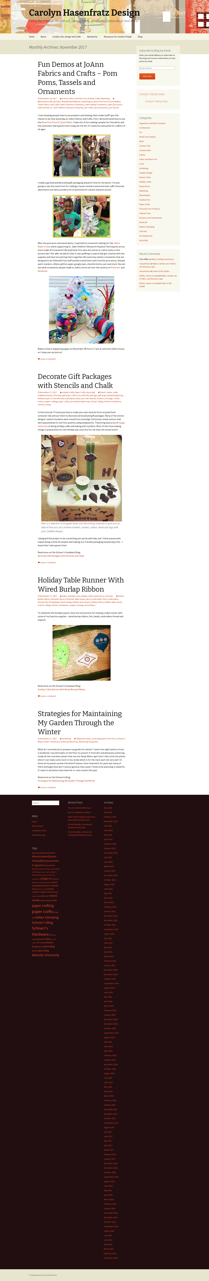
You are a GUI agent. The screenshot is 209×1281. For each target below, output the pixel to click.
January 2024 (109, 848)
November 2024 (111, 821)
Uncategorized (145, 235)
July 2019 (108, 1042)
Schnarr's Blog (96, 401)
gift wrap (102, 395)
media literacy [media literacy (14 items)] (52, 892)
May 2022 (108, 893)
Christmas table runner (75, 599)
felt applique (54, 602)
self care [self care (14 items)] (52, 935)
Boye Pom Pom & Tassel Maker (107, 101)
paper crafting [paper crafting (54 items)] (43, 905)
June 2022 (108, 889)
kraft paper (69, 398)
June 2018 (108, 1082)
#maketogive (87, 101)
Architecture (144, 127)
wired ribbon (89, 605)
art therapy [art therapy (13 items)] (36, 872)
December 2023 (111, 853)
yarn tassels (113, 107)
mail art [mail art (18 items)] (54, 885)
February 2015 (110, 1253)
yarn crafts (88, 107)
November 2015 (111, 1217)
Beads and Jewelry (147, 136)
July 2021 (108, 938)
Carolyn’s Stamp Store (151, 94)
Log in (34, 821)
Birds (141, 141)
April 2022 (108, 898)
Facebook (42, 270)
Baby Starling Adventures (163, 259)
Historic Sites (145, 177)
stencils (41, 404)
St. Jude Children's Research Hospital (66, 107)
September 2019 (111, 1033)
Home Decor (99, 596)
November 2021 (111, 920)
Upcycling (91, 392)
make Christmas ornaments (72, 104)
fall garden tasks (83, 738)
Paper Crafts (80, 392)
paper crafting (51, 401)
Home (31, 36)
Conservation (145, 150)
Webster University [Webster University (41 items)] (45, 955)
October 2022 (110, 880)
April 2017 (108, 1145)
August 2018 (109, 1073)
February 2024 (110, 844)
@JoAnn (57, 101)
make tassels (43, 107)
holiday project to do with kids (51, 398)
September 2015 (111, 1226)
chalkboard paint (45, 395)
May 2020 (108, 997)
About (43, 36)
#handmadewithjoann (71, 101)
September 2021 (111, 929)
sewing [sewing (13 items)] (34, 939)
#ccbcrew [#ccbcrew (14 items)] (51, 853)
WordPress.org (38, 835)
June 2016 (108, 1186)
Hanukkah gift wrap (115, 395)
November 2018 (111, 1064)
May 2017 (108, 1141)
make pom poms (114, 104)
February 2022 (110, 907)
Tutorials (109, 596)
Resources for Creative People (118, 36)
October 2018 (110, 1069)
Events (65, 98)
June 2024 (108, 830)
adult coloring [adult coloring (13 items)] (44, 869)
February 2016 (110, 1204)
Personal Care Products (149, 208)
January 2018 (109, 1105)
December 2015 (111, 1213)
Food (141, 163)
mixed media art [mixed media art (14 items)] (46, 900)
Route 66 (143, 222)
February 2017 (110, 1154)
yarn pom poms (100, 107)
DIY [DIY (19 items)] (50, 878)
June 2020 (108, 992)
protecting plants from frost (104, 738)
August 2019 (109, 1037)
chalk (115, 392)
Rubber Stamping (146, 226)
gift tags (93, 395)
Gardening (66, 738)
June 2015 (108, 1240)
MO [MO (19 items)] (55, 900)
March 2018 (109, 1096)
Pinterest (115, 267)
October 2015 (110, 1222)
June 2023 (108, 862)
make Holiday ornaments (95, 104)
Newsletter (92, 36)
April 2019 (108, 1051)
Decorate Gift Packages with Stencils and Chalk (61, 555)
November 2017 (111, 1114)
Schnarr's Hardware (112, 401)
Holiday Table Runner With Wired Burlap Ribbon (61, 689)
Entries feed (37, 826)
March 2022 (109, 902)
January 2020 (109, 1015)
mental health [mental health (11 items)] (36, 896)
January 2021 (109, 965)
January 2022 (109, 911)
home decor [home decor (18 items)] (45, 885)
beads (121, 596)
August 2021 (109, 934)
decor (88, 599)
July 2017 (108, 1132)
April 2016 (108, 1195)
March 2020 (109, 1006)
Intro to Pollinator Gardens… (80, 812)
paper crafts (63, 401)
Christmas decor (57, 599)
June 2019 (108, 1046)
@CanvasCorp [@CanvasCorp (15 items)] (49, 865)
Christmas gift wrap (61, 395)
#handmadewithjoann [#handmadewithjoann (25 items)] (44, 856)
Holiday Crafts (94, 98)
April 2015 (108, 1244)
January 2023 (109, 871)
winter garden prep (69, 741)
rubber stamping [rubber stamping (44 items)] (46, 917)
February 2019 (110, 1055)
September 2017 (111, 1123)
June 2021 (108, 943)
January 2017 (109, 1159)
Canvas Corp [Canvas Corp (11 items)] (45, 872)
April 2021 (108, 952)
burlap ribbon (43, 599)
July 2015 (108, 1235)
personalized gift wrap (79, 401)
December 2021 (111, 916)
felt (46, 602)
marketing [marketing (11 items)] (44, 889)
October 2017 (110, 1118)
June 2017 (108, 1136)
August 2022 (109, 884)
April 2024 (108, 839)
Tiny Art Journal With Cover (79, 808)
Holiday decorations (81, 602)
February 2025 (110, 817)
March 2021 (109, 956)
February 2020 (110, 1010)
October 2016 (110, 1172)
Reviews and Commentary (150, 217)
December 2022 (111, 875)
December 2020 (111, 970)
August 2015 (109, 1231)
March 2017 (109, 1150)
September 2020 (111, 983)
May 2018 (108, 1087)
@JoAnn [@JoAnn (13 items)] (35, 869)
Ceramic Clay (145, 145)
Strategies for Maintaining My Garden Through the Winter (80, 723)
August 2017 (109, 1127)
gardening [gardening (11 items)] (48, 882)
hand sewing (66, 602)
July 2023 (108, 857)
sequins (72, 605)
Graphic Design (145, 172)
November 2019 (111, 1024)
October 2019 (110, 1028)
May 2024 (108, 835)
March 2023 (109, 866)
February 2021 (110, 961)
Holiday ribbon (97, 602)
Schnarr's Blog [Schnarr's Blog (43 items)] (42, 922)
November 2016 (111, 1168)
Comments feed (39, 830)
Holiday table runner (113, 602)
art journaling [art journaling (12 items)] (54, 869)
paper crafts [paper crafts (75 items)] (42, 911)
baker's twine (106, 392)
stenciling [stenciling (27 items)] (49, 946)
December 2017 (111, 1109)
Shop (140, 36)
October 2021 (110, 925)
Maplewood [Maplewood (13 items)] (36, 889)
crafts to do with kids (80, 395)
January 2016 (109, 1208)
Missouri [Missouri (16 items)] (45, 896)
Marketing (105, 98)
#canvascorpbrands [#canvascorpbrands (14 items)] (39, 853)
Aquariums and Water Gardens (152, 123)
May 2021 (108, 947)
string (48, 404)
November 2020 (111, 974)
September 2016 (111, 1177)
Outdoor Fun (144, 199)
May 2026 (108, 808)
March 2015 (109, 1249)
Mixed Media (144, 195)
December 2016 (111, 1163)
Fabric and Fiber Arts (78, 98)
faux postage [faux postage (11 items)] (41, 882)
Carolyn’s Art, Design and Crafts (66, 36)
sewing (80, 605)
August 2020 (109, 988)
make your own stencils (85, 398)
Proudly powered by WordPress (43, 1275)
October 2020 (110, 979)
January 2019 (109, 1060)
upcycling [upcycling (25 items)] (43, 950)
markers (100, 398)
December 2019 (111, 1019)
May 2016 (108, 1190)
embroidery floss (99, 599)
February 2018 (110, 1100)
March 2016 (109, 1199)
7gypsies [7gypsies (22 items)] (38, 865)
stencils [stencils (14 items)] (35, 951)
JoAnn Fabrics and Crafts (48, 104)
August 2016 (109, 1181)
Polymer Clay (145, 213)
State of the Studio (161, 271)
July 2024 (108, 826)
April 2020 (108, 1001)
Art (140, 132)
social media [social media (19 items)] (44, 938)
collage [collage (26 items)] (44, 878)
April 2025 (108, 812)
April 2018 (108, 1091)
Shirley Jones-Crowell (148, 275)
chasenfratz (144, 263)
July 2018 (108, 1078)
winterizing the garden (88, 741)
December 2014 (111, 1258)
